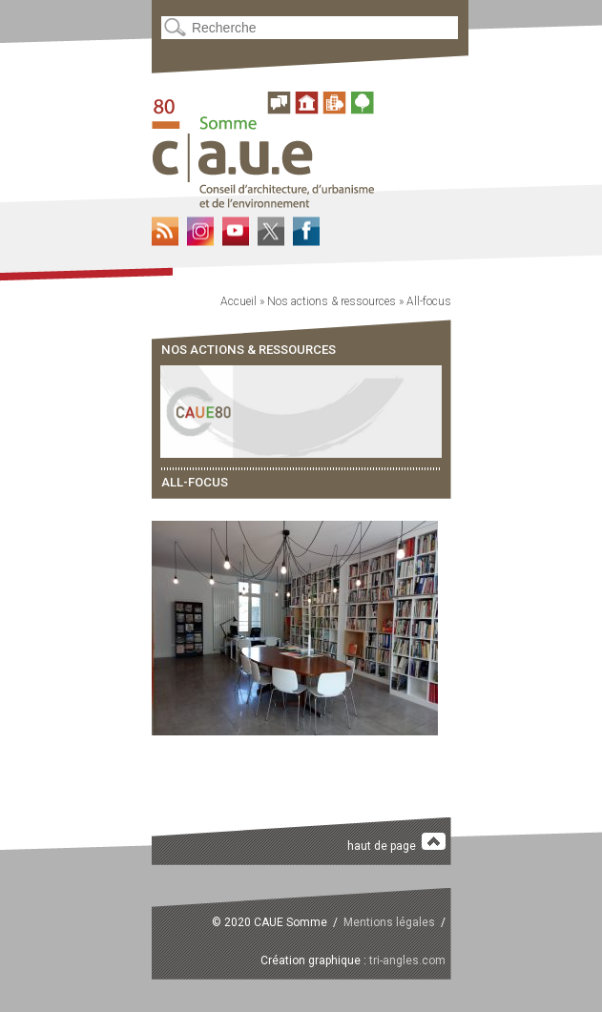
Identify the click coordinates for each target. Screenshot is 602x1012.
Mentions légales (389, 922)
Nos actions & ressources (331, 301)
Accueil (238, 301)
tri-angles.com (407, 960)
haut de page (396, 843)
